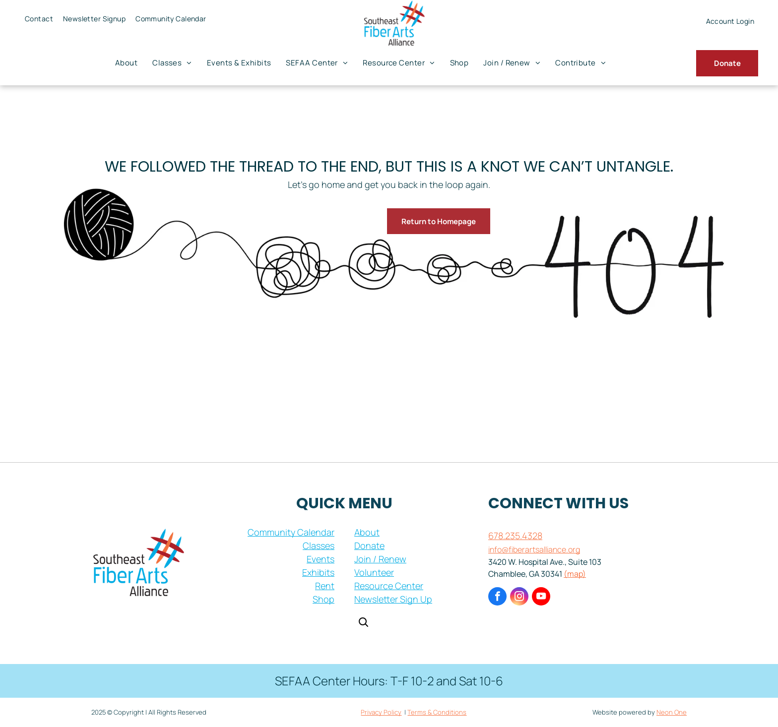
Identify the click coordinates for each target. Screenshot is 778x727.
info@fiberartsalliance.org (534, 549)
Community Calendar (291, 532)
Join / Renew (380, 559)
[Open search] (363, 623)
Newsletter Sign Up (393, 599)
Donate (369, 545)
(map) (575, 573)
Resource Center (388, 586)
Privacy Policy (381, 712)
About (367, 532)
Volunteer (374, 572)
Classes (318, 545)
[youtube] (541, 597)
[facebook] (497, 597)
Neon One (671, 712)
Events (320, 559)
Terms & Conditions (436, 712)
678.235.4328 (515, 536)
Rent (324, 586)
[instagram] (519, 597)
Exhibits (318, 572)
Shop (323, 599)
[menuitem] (39, 18)
